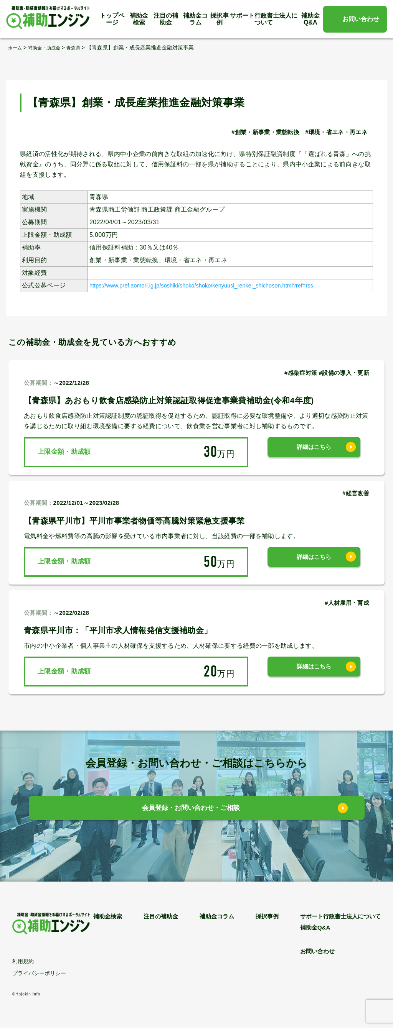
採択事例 (219, 19)
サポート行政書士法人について (263, 19)
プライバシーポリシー (39, 974)
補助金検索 (139, 19)
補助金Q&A (310, 19)
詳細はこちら (314, 451)
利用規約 (23, 962)
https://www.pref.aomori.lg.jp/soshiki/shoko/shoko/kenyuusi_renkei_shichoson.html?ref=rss (218, 285)
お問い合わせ (360, 19)
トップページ (112, 19)
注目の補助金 (166, 19)
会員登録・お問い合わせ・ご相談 (191, 810)
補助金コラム (195, 19)
